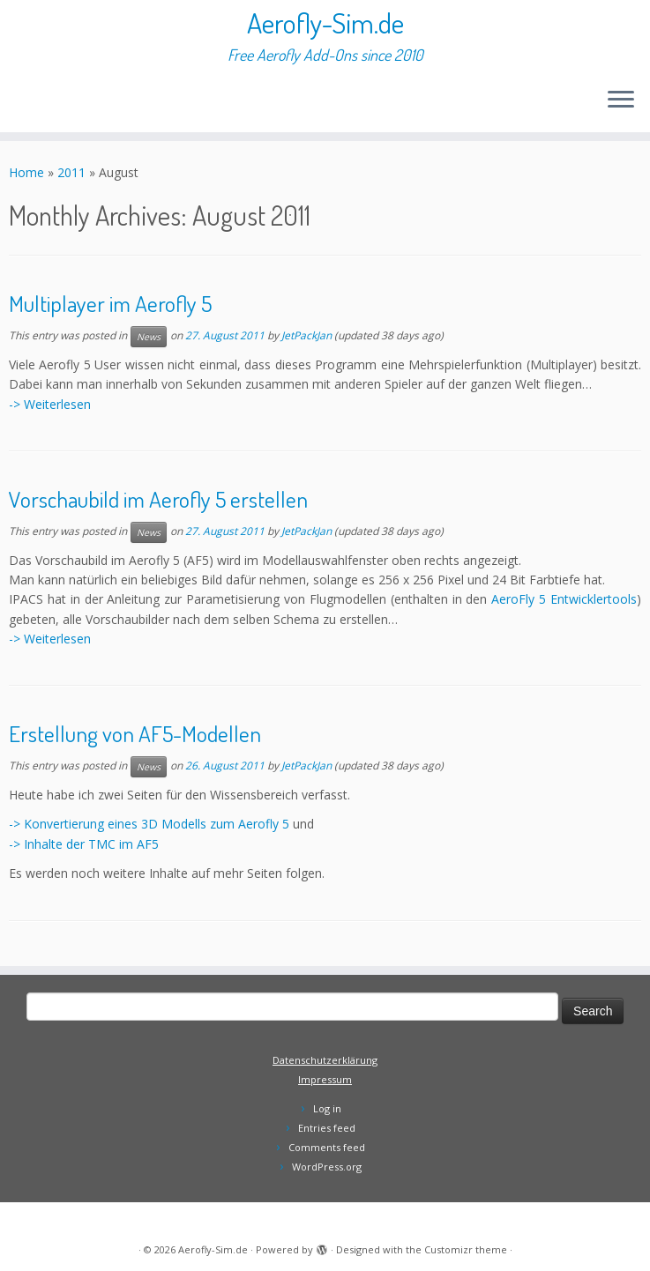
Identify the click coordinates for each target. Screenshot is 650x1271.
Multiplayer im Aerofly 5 (110, 303)
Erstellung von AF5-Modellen (135, 733)
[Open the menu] (621, 100)
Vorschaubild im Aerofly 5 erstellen (158, 499)
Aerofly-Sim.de (325, 23)
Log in (327, 1108)
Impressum (325, 1079)
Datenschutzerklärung (325, 1060)
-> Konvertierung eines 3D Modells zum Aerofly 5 (149, 823)
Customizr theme (465, 1249)
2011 (71, 172)
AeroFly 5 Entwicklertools (564, 599)
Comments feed (326, 1147)
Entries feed (326, 1127)
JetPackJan (306, 335)
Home (26, 172)
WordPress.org (327, 1166)
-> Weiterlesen (50, 404)
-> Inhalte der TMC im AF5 (84, 844)
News (149, 337)
